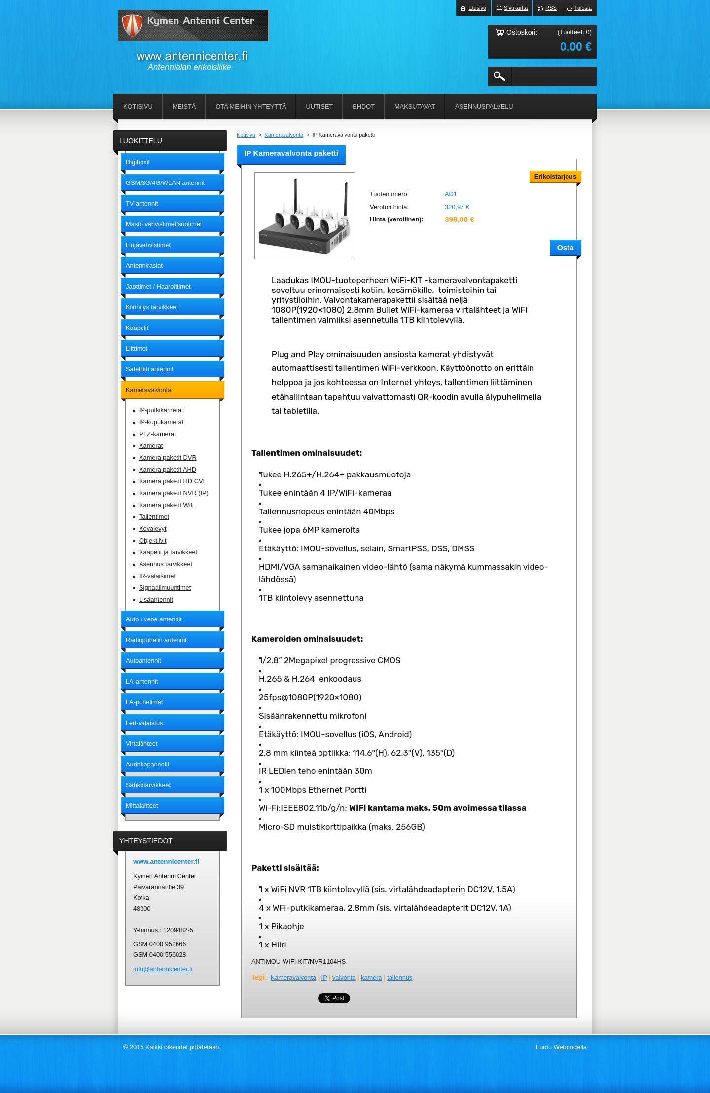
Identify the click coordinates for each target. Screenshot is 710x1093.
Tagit (258, 977)
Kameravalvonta (284, 135)
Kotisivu (246, 135)
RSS (550, 8)
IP (324, 977)
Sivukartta (516, 8)
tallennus (399, 977)
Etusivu (477, 8)
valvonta (344, 977)
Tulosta (583, 8)
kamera (371, 977)
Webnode (567, 1047)
